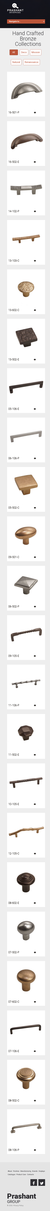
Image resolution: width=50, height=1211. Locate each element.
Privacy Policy (18, 1205)
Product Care (21, 1174)
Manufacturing (25, 1171)
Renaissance (31, 62)
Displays (42, 1171)
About (10, 1171)
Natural (16, 62)
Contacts (30, 1174)
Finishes (16, 1171)
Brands (35, 1171)
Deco (24, 52)
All (13, 52)
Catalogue (11, 1174)
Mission (35, 52)
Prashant (21, 1198)
